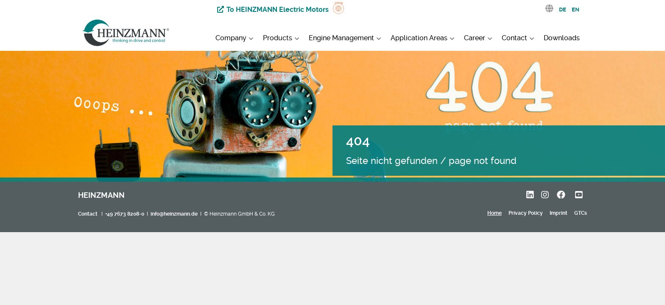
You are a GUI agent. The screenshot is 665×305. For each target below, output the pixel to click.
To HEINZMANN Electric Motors (277, 10)
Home (494, 213)
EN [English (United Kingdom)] (575, 9)
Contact (88, 214)
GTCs (580, 213)
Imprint (558, 213)
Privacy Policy (526, 213)
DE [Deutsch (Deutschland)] (562, 9)
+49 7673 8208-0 (124, 214)
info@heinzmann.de (174, 214)
